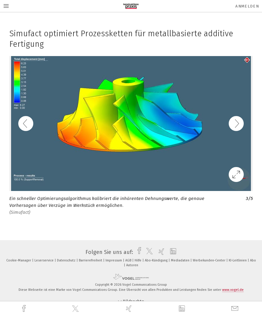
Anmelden (247, 6)
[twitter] (76, 309)
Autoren (132, 265)
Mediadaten (180, 260)
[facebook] (24, 308)
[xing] (129, 308)
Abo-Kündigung (156, 260)
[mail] (235, 308)
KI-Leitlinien (238, 260)
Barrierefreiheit (91, 260)
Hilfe (138, 260)
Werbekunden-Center (209, 260)
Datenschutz (66, 260)
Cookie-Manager (19, 260)
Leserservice (44, 260)
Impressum (114, 260)
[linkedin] (182, 309)
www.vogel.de (233, 290)
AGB (128, 260)
